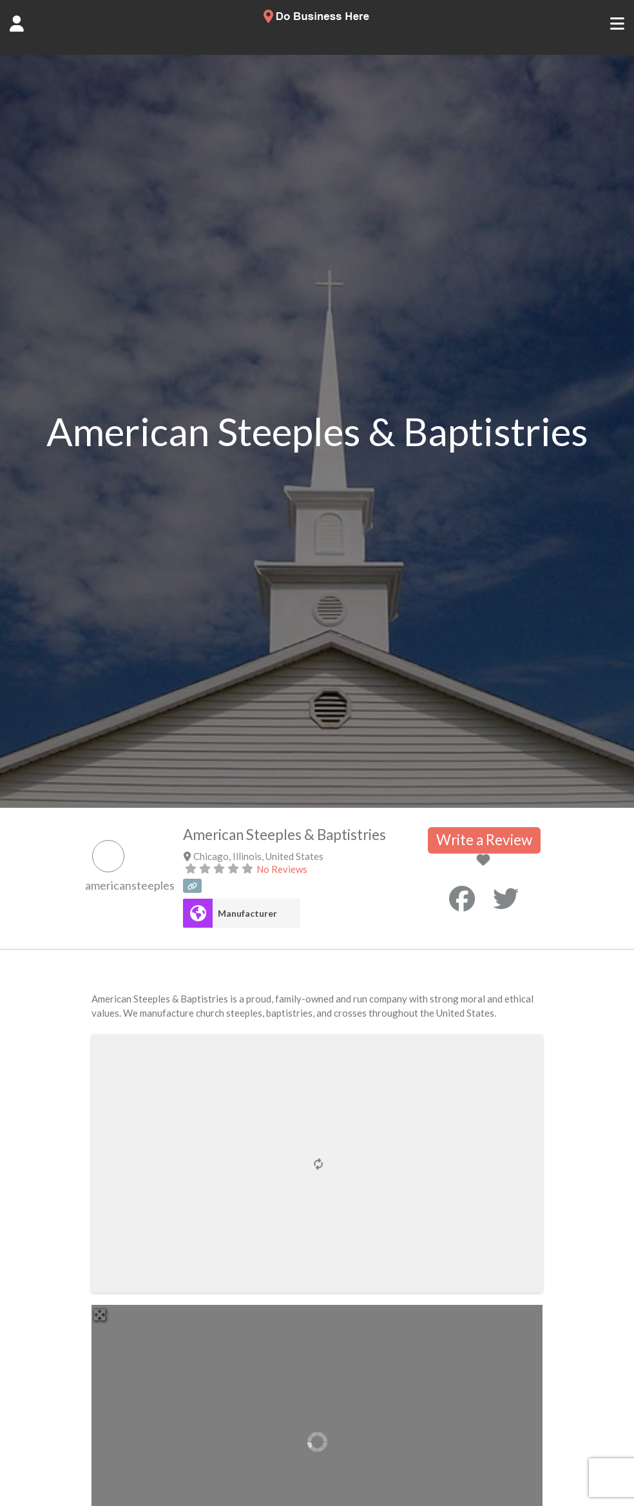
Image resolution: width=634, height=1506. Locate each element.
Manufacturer (247, 913)
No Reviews (281, 869)
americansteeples (130, 885)
